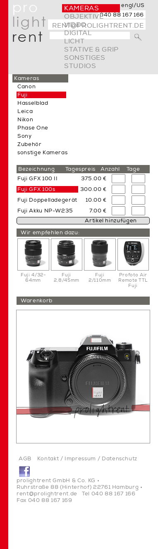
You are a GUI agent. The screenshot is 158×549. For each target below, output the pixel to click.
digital (77, 33)
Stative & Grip (91, 49)
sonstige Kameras (42, 152)
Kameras (81, 8)
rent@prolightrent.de (47, 493)
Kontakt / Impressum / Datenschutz (87, 458)
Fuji (22, 95)
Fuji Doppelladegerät (47, 200)
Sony (24, 136)
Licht (74, 41)
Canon (26, 86)
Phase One (32, 128)
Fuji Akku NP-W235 (45, 210)
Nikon (25, 119)
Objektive (84, 16)
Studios (80, 66)
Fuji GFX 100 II (37, 178)
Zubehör (29, 144)
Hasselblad (32, 103)
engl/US (133, 5)
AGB (25, 458)
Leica (25, 111)
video (75, 25)
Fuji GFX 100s (36, 189)
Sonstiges (84, 58)
